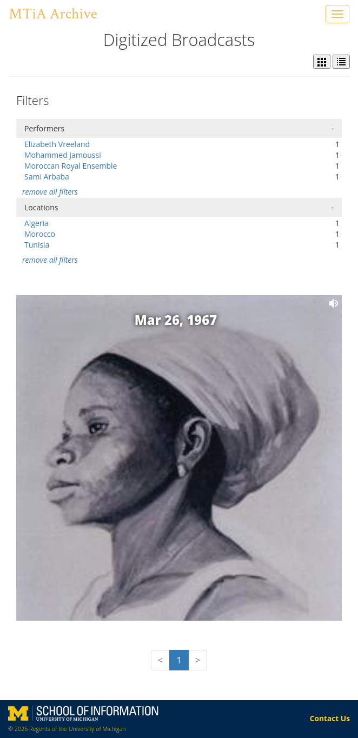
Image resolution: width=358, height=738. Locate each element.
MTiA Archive (53, 14)
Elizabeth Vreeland (57, 144)
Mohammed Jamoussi (62, 155)
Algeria (36, 223)
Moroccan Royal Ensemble (70, 166)
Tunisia (36, 245)
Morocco (39, 234)
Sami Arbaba (46, 176)
